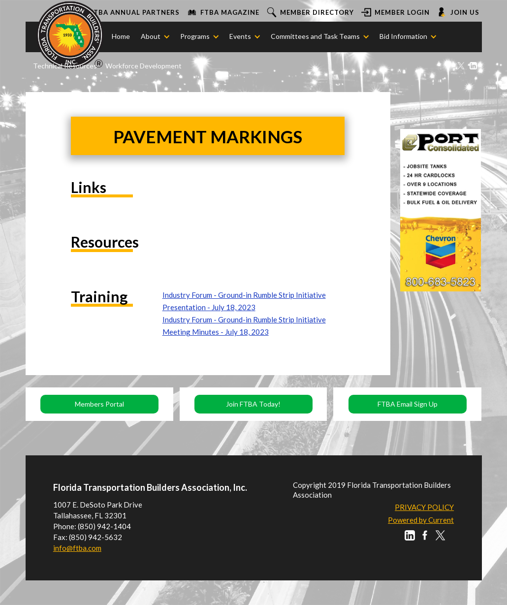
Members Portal (99, 404)
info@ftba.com (77, 547)
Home (121, 36)
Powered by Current (421, 519)
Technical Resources (65, 66)
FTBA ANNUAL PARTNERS (135, 12)
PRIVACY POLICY (424, 507)
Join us (464, 12)
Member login (402, 12)
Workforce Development (143, 66)
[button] (150, 36)
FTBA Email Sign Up (408, 404)
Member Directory (317, 12)
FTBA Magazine (229, 12)
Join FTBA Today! (253, 404)
